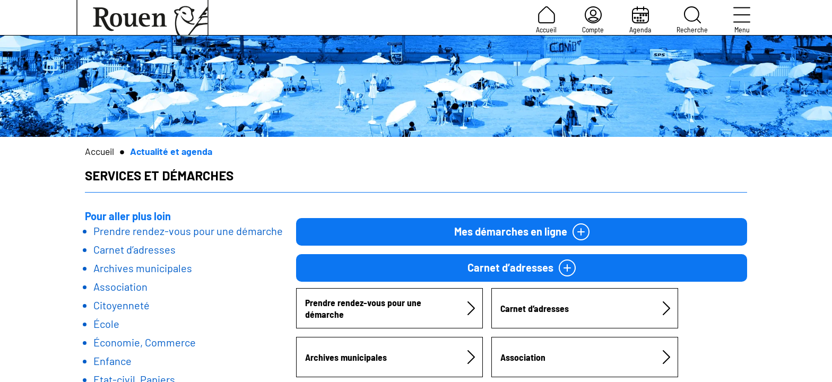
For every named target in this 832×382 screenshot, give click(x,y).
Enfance (112, 360)
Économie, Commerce (144, 342)
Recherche (692, 20)
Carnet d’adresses (134, 249)
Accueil (546, 20)
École (106, 323)
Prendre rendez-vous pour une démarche (188, 230)
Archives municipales (142, 268)
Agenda (640, 20)
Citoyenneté (121, 305)
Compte (593, 20)
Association (120, 286)
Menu (741, 20)
